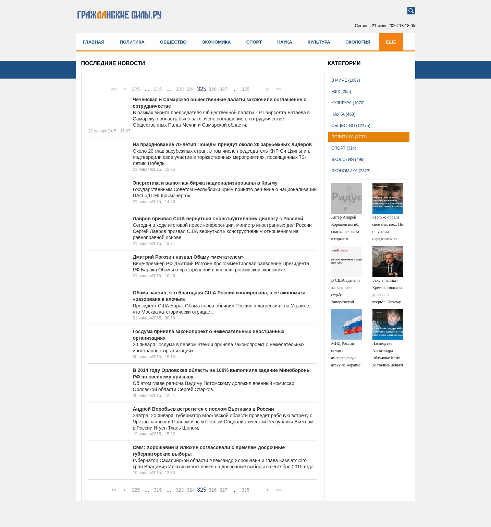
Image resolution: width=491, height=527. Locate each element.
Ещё (391, 42)
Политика (132, 42)
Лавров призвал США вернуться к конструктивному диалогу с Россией (218, 218)
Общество (173, 42)
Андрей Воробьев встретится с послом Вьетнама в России (203, 409)
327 (224, 89)
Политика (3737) (349, 136)
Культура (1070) (348, 103)
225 (136, 89)
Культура (319, 42)
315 (158, 89)
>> (278, 89)
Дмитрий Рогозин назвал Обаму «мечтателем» (188, 257)
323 (180, 89)
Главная (94, 42)
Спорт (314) (343, 148)
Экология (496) (348, 159)
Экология (358, 42)
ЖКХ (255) (341, 91)
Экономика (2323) (350, 170)
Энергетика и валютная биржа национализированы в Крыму (205, 183)
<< (113, 89)
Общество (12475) (350, 125)
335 (245, 89)
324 (191, 89)
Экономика (216, 42)
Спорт (254, 42)
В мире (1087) (345, 80)
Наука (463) (343, 114)
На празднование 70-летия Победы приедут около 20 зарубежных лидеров (222, 144)
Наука (284, 42)
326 (213, 89)
